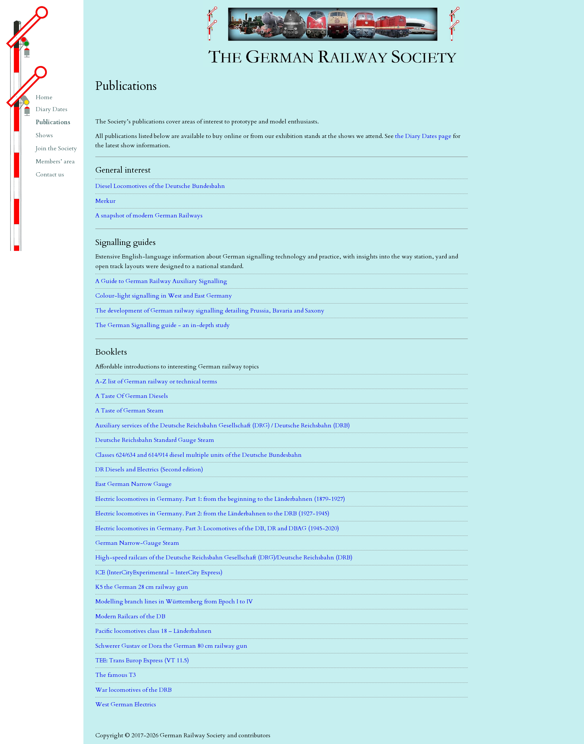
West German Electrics (125, 704)
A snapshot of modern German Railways (149, 215)
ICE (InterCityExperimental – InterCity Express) (158, 572)
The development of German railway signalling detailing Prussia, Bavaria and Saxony (209, 311)
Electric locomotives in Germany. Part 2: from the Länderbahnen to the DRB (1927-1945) (212, 513)
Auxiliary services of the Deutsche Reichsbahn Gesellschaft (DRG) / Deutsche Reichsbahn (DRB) (222, 425)
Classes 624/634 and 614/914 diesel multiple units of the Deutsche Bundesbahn (198, 455)
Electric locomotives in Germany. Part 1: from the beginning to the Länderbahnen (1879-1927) (220, 499)
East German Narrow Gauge (133, 484)
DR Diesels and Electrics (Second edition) (149, 469)
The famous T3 (115, 675)
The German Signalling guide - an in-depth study (162, 325)
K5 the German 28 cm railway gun (141, 587)
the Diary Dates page (423, 136)
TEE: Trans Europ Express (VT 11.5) (142, 660)
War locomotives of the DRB (133, 690)
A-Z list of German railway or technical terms (156, 381)
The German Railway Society (242, 3)
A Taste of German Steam (129, 410)
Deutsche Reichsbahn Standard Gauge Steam (154, 440)
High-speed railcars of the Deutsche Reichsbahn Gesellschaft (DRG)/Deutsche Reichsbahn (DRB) (223, 557)
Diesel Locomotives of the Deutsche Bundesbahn (160, 186)
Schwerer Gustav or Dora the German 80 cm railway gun (171, 646)
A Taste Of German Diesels (131, 396)
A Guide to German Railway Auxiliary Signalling (161, 281)
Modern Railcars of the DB (130, 616)
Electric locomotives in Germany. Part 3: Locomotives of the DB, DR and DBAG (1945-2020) (217, 528)
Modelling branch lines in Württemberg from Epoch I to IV (174, 601)
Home (44, 97)
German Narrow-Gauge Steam (137, 543)
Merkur (105, 201)
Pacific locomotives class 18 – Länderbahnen (153, 631)
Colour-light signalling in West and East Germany (163, 296)
